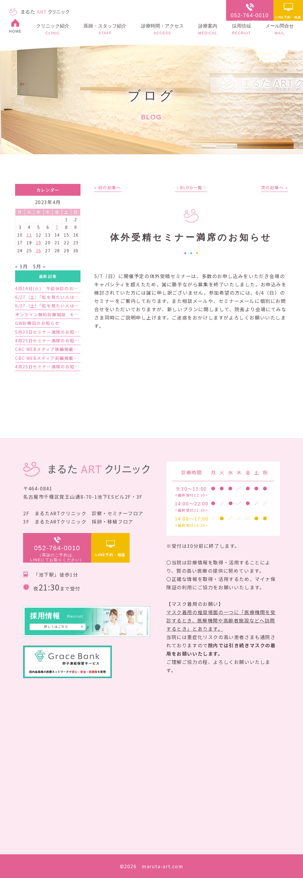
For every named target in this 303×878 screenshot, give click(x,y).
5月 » (39, 266)
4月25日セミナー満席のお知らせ (49, 367)
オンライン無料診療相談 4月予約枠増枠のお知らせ (69, 314)
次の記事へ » (274, 187)
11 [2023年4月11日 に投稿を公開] (29, 235)
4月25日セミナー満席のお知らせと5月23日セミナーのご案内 (79, 341)
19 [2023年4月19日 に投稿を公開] (38, 242)
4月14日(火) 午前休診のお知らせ (51, 288)
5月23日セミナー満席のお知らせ (49, 332)
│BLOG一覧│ (191, 187)
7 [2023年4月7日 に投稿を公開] (57, 227)
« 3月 (21, 266)
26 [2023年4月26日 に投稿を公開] (38, 250)
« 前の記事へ (107, 187)
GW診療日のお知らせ (37, 323)
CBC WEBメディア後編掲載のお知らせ (55, 349)
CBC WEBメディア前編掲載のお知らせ (55, 358)
